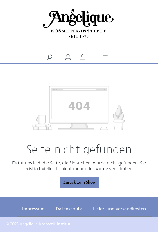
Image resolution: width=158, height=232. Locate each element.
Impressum (33, 209)
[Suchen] (49, 57)
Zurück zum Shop (79, 182)
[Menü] (105, 57)
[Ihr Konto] (68, 57)
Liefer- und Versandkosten (119, 209)
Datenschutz (69, 209)
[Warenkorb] (83, 57)
